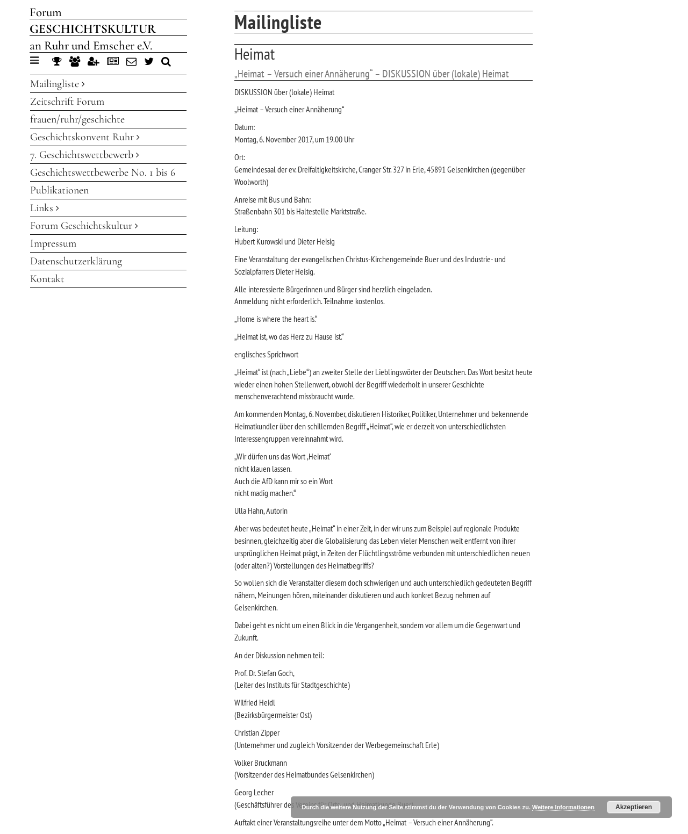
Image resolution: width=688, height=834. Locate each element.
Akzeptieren (633, 807)
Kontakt (47, 278)
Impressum (53, 243)
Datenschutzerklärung (76, 261)
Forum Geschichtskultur (84, 225)
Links (44, 208)
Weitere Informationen (563, 807)
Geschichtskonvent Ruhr (85, 137)
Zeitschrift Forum (67, 101)
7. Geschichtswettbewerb (84, 154)
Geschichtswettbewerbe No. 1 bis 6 (102, 172)
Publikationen (59, 190)
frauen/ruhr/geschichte (77, 119)
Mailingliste (57, 83)
